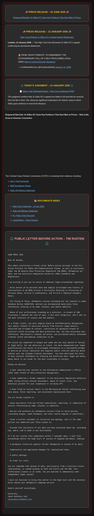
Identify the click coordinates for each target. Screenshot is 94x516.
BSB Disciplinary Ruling (20, 186)
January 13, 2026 (63, 67)
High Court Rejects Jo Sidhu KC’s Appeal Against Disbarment (47, 37)
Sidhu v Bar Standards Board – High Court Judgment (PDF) (48, 91)
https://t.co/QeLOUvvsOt (35, 62)
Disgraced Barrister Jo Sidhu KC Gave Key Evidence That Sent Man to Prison (47, 18)
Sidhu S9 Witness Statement (22, 190)
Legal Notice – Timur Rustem (25, 220)
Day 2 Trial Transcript (19, 181)
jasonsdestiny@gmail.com (19, 499)
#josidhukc (51, 62)
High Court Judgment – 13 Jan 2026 (28, 206)
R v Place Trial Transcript (24, 216)
